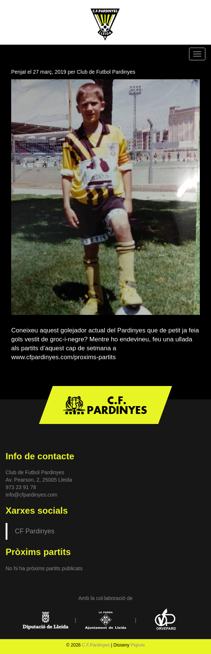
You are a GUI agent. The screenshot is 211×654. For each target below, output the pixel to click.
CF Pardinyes (34, 531)
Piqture (137, 645)
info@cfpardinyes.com (31, 495)
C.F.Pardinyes (96, 645)
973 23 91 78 (21, 487)
